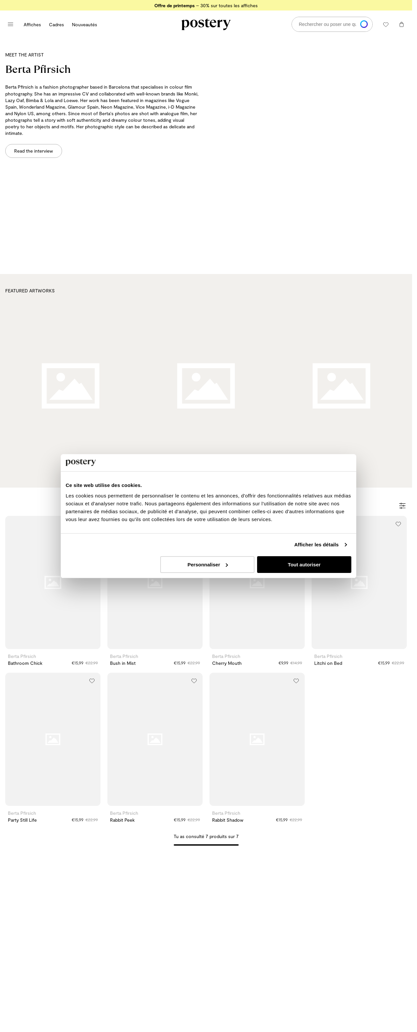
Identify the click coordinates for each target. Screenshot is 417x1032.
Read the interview (33, 151)
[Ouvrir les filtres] (402, 506)
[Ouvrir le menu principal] (10, 24)
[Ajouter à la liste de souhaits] (398, 524)
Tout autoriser (305, 582)
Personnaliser (207, 582)
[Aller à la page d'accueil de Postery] (206, 24)
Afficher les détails (318, 562)
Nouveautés (84, 24)
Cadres (56, 24)
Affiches (32, 24)
